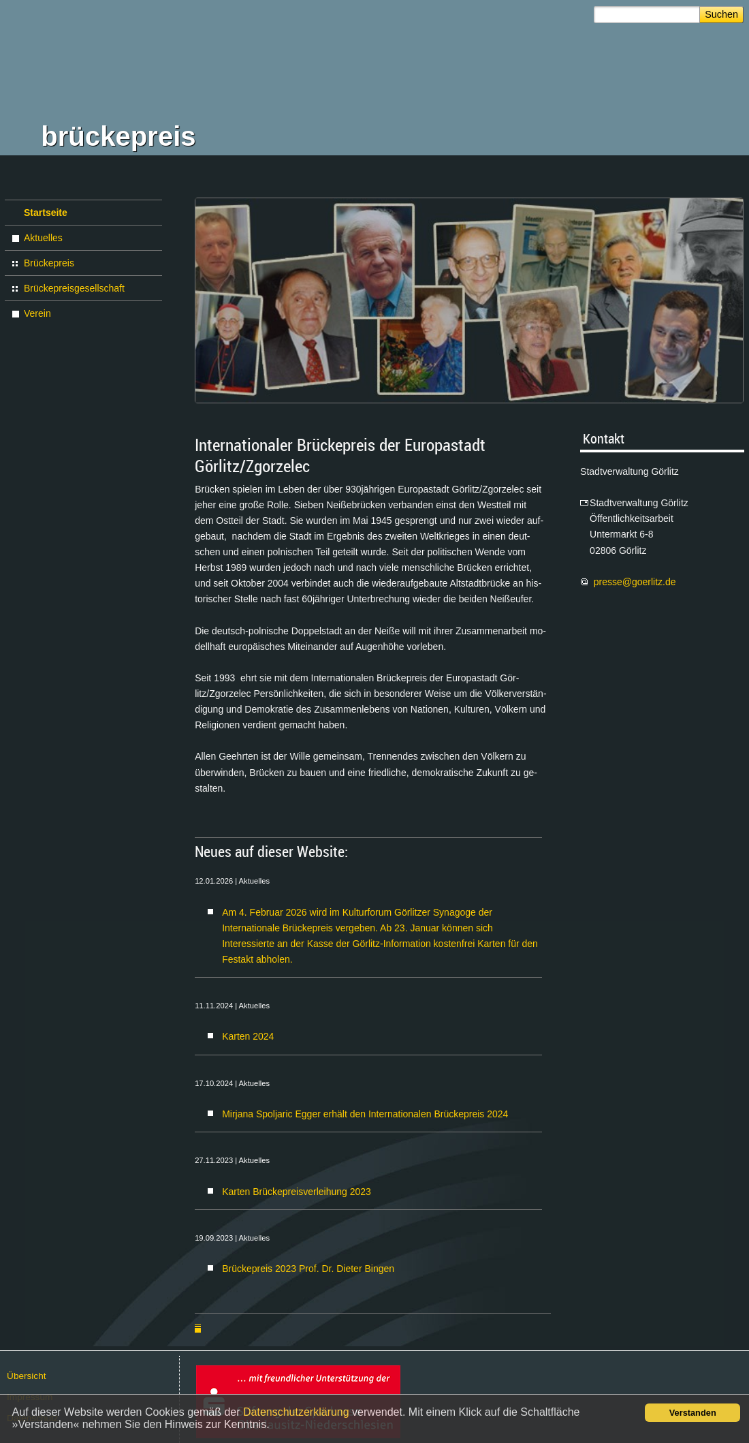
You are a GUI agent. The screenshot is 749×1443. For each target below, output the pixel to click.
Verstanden (692, 1413)
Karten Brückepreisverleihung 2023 (296, 1191)
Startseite (45, 212)
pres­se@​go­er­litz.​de (636, 581)
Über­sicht (26, 1376)
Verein (37, 313)
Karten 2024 (248, 1036)
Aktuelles (43, 237)
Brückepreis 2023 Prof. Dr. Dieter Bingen (308, 1268)
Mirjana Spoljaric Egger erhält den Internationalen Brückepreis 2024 (365, 1113)
